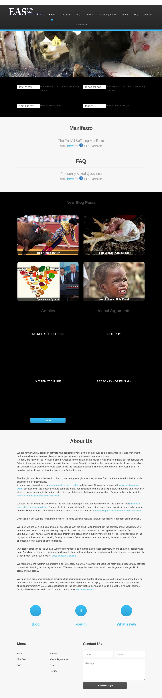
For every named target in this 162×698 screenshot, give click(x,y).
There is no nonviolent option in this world (38, 495)
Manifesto (66, 14)
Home (52, 14)
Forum (125, 14)
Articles (89, 14)
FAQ (78, 14)
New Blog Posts (81, 202)
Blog (136, 14)
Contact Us (82, 24)
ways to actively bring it (64, 555)
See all (48, 420)
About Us (148, 14)
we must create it (85, 589)
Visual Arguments (108, 14)
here (70, 146)
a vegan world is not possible (63, 485)
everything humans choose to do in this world (118, 510)
